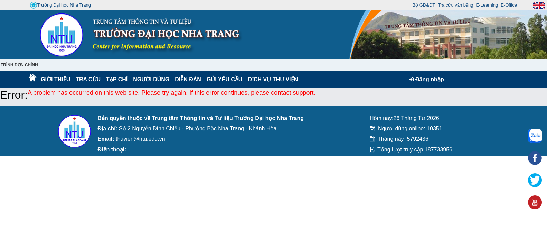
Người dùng (150, 79)
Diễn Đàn (188, 79)
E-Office (509, 5)
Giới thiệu (55, 79)
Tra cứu (88, 79)
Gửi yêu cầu (225, 79)
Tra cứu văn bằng (455, 5)
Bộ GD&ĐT (424, 5)
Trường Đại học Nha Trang (60, 5)
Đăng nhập (426, 79)
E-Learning (487, 5)
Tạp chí (117, 79)
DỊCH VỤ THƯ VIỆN (271, 79)
